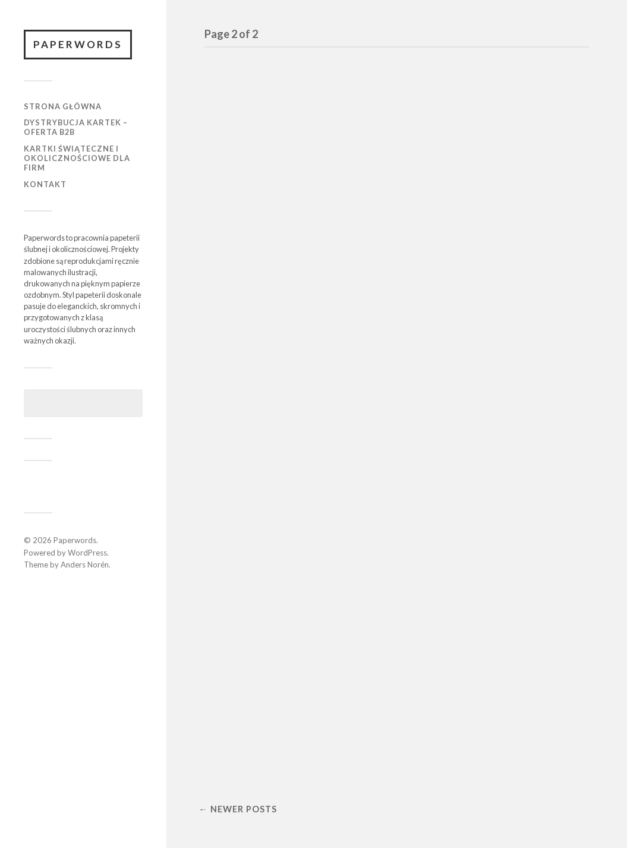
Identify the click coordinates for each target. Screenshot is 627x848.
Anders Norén (85, 564)
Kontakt (45, 184)
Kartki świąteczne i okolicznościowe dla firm (77, 158)
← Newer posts (237, 809)
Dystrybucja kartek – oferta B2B (76, 127)
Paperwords (77, 44)
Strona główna (63, 106)
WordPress (87, 552)
